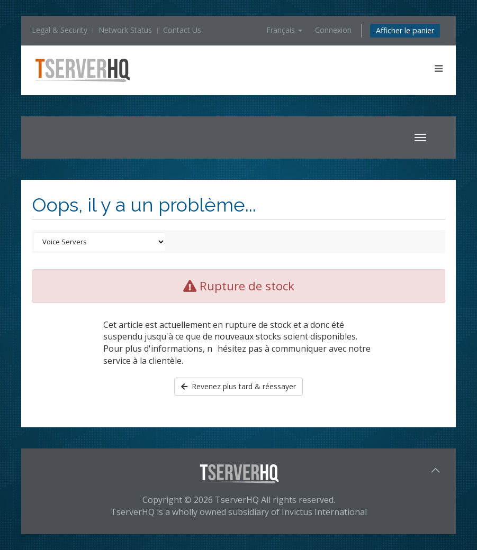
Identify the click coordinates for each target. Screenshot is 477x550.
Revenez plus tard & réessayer (238, 386)
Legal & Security (59, 30)
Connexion (333, 30)
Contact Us (182, 30)
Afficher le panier (405, 30)
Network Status (125, 30)
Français (284, 30)
